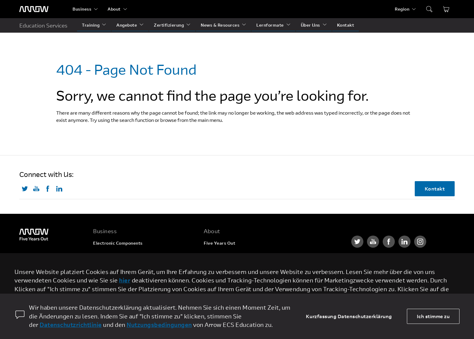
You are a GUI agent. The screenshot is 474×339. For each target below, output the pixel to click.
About (114, 9)
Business (82, 9)
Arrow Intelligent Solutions (122, 266)
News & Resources (220, 25)
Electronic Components (118, 243)
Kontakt (345, 25)
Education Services (43, 25)
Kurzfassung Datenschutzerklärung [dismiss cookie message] (349, 316)
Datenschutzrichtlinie (71, 324)
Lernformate (270, 25)
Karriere (213, 254)
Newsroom (215, 289)
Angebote (126, 25)
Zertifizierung (169, 25)
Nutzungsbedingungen (159, 324)
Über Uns (310, 25)
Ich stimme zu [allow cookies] (433, 316)
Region (402, 9)
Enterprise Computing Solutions (127, 254)
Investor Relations (223, 277)
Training (90, 25)
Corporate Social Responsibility (237, 266)
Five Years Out (219, 243)
